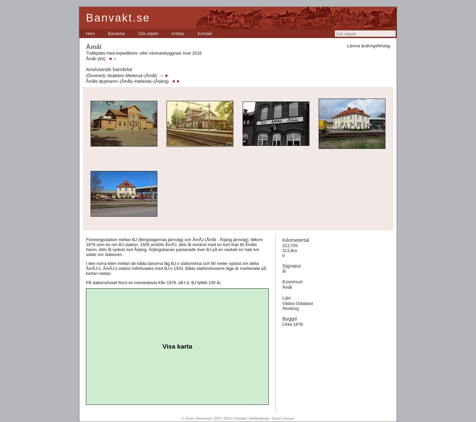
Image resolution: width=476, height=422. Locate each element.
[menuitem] (90, 33)
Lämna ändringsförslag (368, 45)
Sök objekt (148, 33)
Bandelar (116, 33)
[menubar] (148, 33)
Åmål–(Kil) (95, 58)
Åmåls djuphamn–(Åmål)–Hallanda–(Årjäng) (127, 81)
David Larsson (283, 418)
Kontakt (205, 33)
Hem (90, 33)
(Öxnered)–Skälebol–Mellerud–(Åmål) (121, 75)
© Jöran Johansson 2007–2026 (206, 418)
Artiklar (177, 33)
